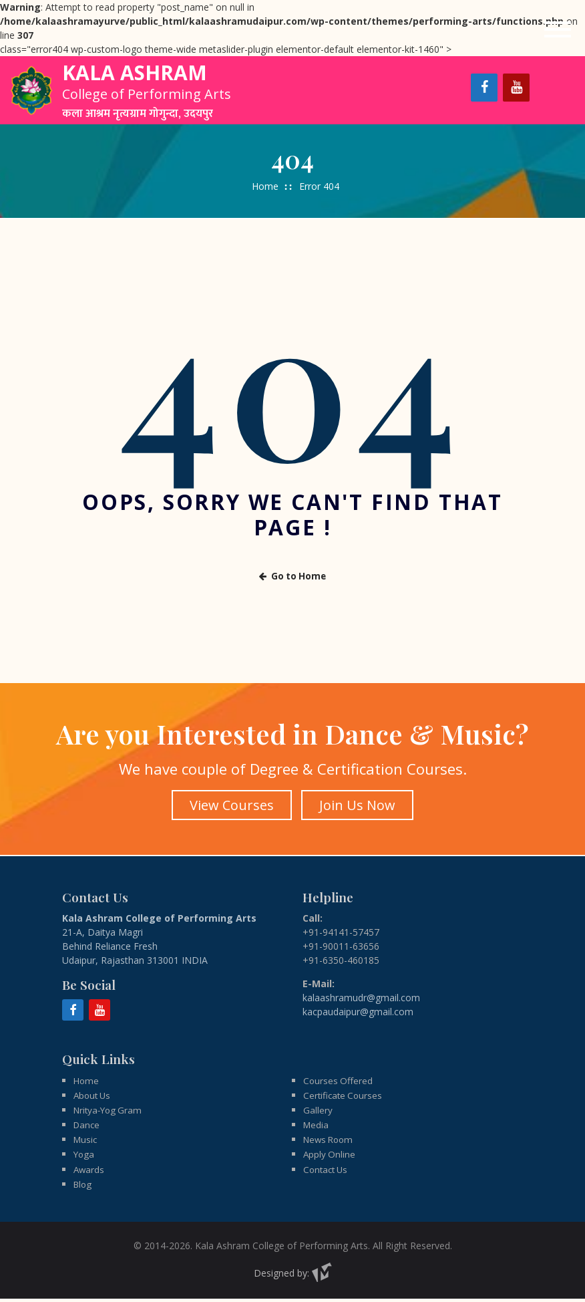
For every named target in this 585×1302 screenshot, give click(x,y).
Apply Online (330, 1156)
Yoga (84, 1156)
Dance (87, 1126)
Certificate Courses (344, 1095)
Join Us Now (358, 804)
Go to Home (292, 575)
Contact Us (327, 1172)
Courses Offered (338, 1079)
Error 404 (319, 186)
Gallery (318, 1110)
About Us (93, 1095)
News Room (330, 1141)
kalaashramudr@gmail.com (361, 996)
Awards (89, 1172)
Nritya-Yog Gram (109, 1110)
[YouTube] (516, 88)
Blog (83, 1187)
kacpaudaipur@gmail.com (358, 1010)
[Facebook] (484, 88)
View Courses (231, 804)
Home (265, 186)
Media (316, 1126)
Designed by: (293, 1276)
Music (86, 1141)
